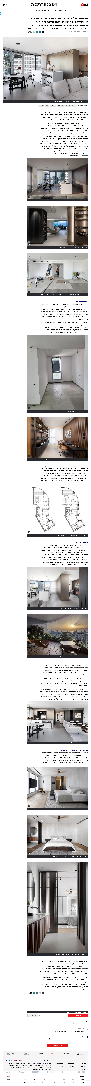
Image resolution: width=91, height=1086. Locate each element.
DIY (22, 10)
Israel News (72, 1065)
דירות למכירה (11, 1063)
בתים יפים (67, 10)
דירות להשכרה (23, 1063)
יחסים (44, 1079)
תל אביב (74, 105)
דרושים (29, 1063)
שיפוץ (47, 105)
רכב (54, 1082)
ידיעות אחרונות (11, 1065)
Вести (8, 1079)
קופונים (17, 1063)
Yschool (24, 1082)
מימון (73, 1083)
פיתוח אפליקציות (40, 1067)
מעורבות (44, 1082)
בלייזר (35, 1082)
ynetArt (31, 1065)
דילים (35, 1079)
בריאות (73, 1079)
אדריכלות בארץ (58, 10)
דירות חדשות (37, 1065)
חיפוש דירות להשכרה (31, 1067)
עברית (43, 1065)
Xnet (64, 1079)
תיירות (54, 1079)
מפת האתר (84, 1069)
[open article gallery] (45, 70)
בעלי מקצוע (48, 1065)
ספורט (83, 1082)
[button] (57, 1030)
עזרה (85, 1065)
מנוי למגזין (18, 1065)
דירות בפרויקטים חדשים (38, 1069)
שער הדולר (40, 1063)
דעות (64, 1082)
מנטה (35, 1083)
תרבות (83, 1083)
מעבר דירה (41, 105)
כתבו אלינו (84, 1063)
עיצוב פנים (37, 10)
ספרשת (12, 1067)
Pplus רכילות (71, 1082)
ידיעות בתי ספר (25, 1065)
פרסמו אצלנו (60, 1065)
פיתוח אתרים (48, 1067)
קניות (49, 1063)
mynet (25, 1079)
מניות (45, 1063)
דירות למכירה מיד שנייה (20, 1067)
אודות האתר (72, 1066)
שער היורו (35, 1063)
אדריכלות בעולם (46, 10)
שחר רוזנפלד (60, 105)
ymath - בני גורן (48, 1069)
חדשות (82, 1079)
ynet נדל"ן (24, 1083)
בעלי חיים (53, 1083)
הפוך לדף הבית (60, 1063)
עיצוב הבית (52, 105)
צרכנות (63, 1083)
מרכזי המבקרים (71, 1063)
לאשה (44, 1083)
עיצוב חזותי (28, 10)
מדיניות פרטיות (83, 1066)
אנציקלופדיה (60, 1066)
